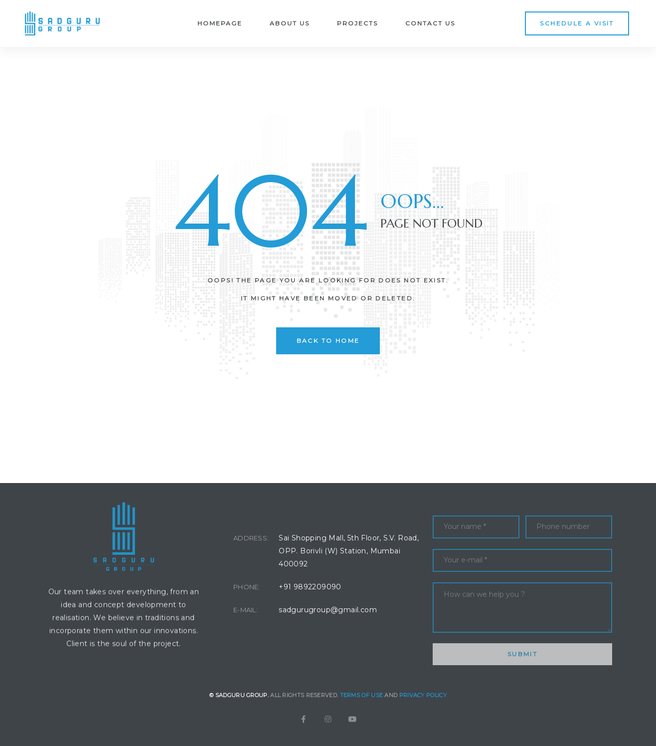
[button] (577, 23)
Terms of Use (361, 707)
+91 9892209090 (310, 586)
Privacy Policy (423, 707)
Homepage (219, 23)
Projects (357, 23)
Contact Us (430, 23)
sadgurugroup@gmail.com (328, 609)
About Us (290, 23)
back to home (328, 340)
